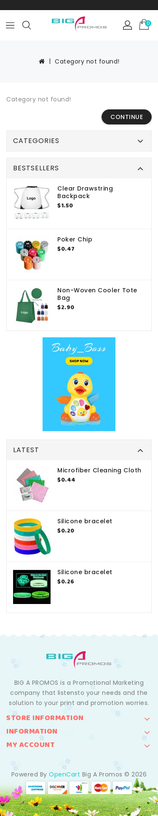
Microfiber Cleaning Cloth (99, 470)
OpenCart (64, 774)
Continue (126, 117)
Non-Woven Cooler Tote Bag (97, 294)
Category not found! (87, 61)
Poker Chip (74, 239)
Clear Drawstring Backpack (85, 192)
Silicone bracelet (84, 521)
